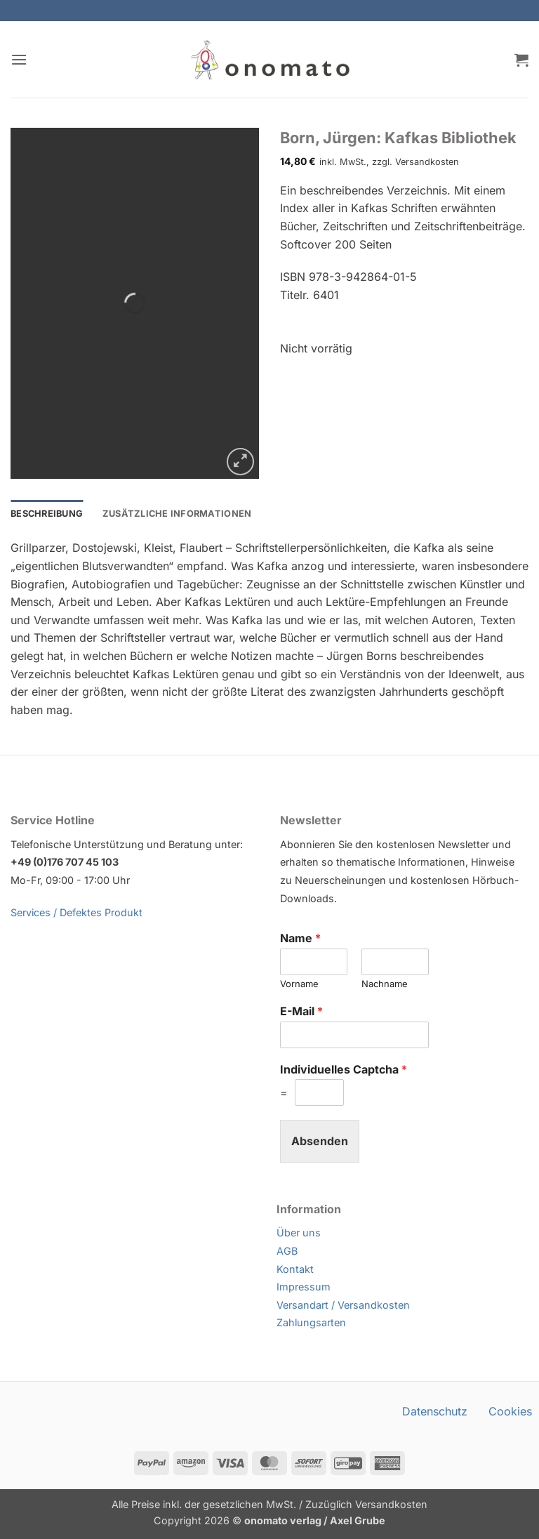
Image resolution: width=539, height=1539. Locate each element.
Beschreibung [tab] (47, 513)
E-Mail (301, 1011)
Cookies (510, 1411)
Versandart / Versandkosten (343, 1305)
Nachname (384, 983)
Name (300, 938)
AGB (287, 1251)
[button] (19, 59)
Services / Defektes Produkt (76, 912)
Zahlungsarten (311, 1322)
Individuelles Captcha (343, 1069)
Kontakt (295, 1269)
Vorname (299, 983)
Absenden (319, 1141)
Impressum (304, 1287)
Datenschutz (434, 1411)
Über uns (299, 1233)
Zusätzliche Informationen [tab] (176, 513)
